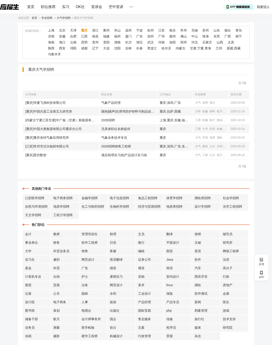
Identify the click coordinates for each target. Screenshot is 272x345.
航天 (56, 319)
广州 (161, 36)
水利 (219, 146)
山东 (216, 30)
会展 (226, 293)
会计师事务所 (91, 319)
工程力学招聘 (63, 215)
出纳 (56, 276)
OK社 (80, 7)
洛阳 (172, 42)
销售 (85, 251)
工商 (198, 120)
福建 (106, 36)
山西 (220, 42)
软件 (198, 259)
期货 (28, 285)
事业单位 (31, 242)
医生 (226, 302)
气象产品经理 (111, 103)
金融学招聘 (90, 198)
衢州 (106, 30)
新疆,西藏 (234, 48)
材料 (212, 111)
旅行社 (199, 319)
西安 (62, 48)
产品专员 (172, 302)
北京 (62, 30)
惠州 (172, 36)
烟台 (227, 30)
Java (169, 259)
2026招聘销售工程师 (116, 146)
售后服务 (144, 319)
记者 (28, 293)
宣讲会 (96, 7)
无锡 (194, 30)
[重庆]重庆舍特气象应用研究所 (47, 137)
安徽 (62, 36)
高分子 (227, 268)
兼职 (56, 259)
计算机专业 (33, 276)
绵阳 (73, 48)
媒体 (198, 327)
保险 (169, 293)
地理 (205, 102)
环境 (212, 128)
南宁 (238, 36)
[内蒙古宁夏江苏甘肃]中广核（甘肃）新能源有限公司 (62, 120)
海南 (51, 42)
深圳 (150, 36)
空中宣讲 (116, 7)
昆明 (84, 42)
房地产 (227, 285)
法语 (226, 259)
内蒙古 (180, 48)
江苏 (161, 30)
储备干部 (31, 319)
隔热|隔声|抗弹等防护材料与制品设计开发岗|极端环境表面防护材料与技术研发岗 (129, 111)
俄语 (141, 268)
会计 (28, 234)
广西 (227, 36)
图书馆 (30, 310)
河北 (194, 42)
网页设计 (88, 259)
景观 (169, 336)
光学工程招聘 (232, 206)
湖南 (117, 42)
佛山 (183, 36)
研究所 (227, 242)
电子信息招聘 (119, 198)
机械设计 (116, 336)
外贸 (56, 268)
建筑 (205, 146)
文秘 (198, 242)
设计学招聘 (203, 206)
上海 (51, 30)
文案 (141, 327)
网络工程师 (231, 251)
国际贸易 (144, 310)
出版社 (114, 310)
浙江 (95, 30)
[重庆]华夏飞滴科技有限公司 (45, 103)
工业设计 (144, 293)
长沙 (128, 42)
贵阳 (106, 42)
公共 (212, 155)
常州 (183, 30)
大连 (106, 48)
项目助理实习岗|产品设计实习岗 (124, 155)
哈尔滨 (166, 48)
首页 (30, 7)
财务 (56, 242)
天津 (73, 30)
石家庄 (207, 42)
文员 (141, 234)
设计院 (30, 302)
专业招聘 (46, 18)
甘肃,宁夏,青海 (200, 48)
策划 (56, 310)
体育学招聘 (174, 198)
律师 (198, 234)
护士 (85, 276)
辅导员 (227, 234)
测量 (56, 327)
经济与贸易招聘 (149, 206)
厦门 (128, 36)
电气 (227, 120)
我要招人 (263, 7)
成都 (84, 48)
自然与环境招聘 (36, 206)
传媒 (169, 319)
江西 (84, 36)
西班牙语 (201, 276)
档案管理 (201, 310)
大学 (28, 251)
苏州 (205, 30)
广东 (139, 36)
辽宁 (95, 48)
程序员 (171, 327)
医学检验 (88, 327)
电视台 (86, 310)
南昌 (95, 36)
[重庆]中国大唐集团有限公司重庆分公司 (53, 129)
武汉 (150, 42)
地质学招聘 (61, 206)
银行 (141, 242)
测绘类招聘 (203, 198)
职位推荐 (48, 7)
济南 (51, 36)
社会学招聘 (231, 198)
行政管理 (144, 336)
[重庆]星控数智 (35, 155)
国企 (113, 319)
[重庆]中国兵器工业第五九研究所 (48, 111)
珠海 (205, 36)
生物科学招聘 (119, 206)
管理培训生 (90, 234)
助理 (113, 234)
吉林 (128, 48)
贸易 (56, 285)
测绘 (219, 137)
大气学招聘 (64, 18)
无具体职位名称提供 (115, 129)
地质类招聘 (174, 206)
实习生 (30, 259)
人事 (85, 302)
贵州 (95, 42)
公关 (56, 293)
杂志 (198, 336)
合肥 (73, 36)
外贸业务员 (61, 251)
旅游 (113, 302)
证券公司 (144, 259)
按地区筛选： (33, 30)
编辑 (141, 251)
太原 (231, 42)
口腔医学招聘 (34, 198)
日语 (113, 242)
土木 (212, 146)
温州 (128, 30)
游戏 (226, 310)
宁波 (139, 30)
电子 (219, 111)
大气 (198, 102)
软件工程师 (90, 242)
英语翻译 (116, 259)
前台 (113, 327)
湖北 (139, 42)
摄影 (56, 336)
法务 (85, 285)
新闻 (198, 302)
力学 (198, 111)
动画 (28, 336)
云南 (73, 42)
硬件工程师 (90, 336)
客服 (113, 251)
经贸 (227, 146)
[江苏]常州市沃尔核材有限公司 (47, 146)
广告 (85, 268)
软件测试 (201, 293)
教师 (56, 234)
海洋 (212, 102)
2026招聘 (108, 120)
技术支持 (229, 319)
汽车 (198, 268)
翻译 (169, 234)
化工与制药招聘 (93, 206)
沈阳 (117, 48)
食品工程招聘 (147, 198)
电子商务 (59, 302)
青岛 (238, 30)
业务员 (30, 327)
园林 (85, 293)
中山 (194, 36)
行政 (226, 276)
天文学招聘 (33, 215)
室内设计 (172, 276)
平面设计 (172, 242)
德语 (113, 268)
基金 (28, 268)
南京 (172, 30)
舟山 (117, 30)
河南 (161, 42)
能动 (219, 120)
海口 (62, 42)
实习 (65, 7)
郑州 (183, 42)
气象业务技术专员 (114, 137)
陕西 (51, 48)
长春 (139, 48)
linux (169, 285)
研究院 (227, 327)
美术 (141, 285)
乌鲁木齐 (54, 54)
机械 (205, 111)
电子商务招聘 (63, 198)
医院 (169, 251)
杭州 (150, 30)
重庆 (84, 30)
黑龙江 (152, 48)
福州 (117, 36)
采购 (141, 276)
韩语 (169, 268)
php (169, 310)
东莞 (216, 36)
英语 (198, 251)
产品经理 (144, 302)
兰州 (219, 48)
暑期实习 (116, 276)
